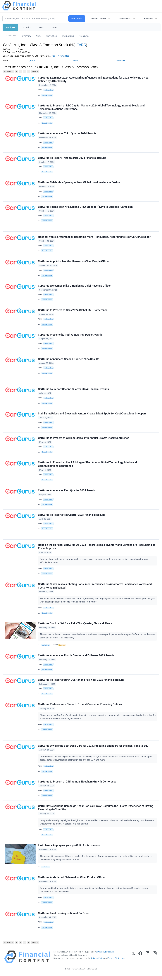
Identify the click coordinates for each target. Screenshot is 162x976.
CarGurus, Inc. (48, 90)
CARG (81, 44)
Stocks (27, 27)
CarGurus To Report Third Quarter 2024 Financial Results (72, 157)
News (38, 35)
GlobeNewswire (47, 95)
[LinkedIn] (147, 956)
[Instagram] (155, 956)
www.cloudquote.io (105, 951)
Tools (55, 27)
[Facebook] (140, 956)
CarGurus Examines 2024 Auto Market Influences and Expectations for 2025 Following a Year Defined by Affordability (93, 79)
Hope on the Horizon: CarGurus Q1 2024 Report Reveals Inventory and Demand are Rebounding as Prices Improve (96, 546)
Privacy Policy (97, 958)
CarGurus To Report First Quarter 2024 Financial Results (71, 514)
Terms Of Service (116, 958)
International (68, 35)
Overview (26, 35)
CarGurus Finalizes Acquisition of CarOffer (63, 913)
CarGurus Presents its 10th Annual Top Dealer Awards (70, 334)
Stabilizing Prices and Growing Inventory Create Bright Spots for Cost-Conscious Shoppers (92, 413)
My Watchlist (125, 18)
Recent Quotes (98, 18)
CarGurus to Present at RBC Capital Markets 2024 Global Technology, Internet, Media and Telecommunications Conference (91, 107)
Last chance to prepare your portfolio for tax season (69, 845)
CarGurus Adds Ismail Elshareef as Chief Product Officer (71, 877)
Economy (62, 645)
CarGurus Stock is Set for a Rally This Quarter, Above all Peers (75, 623)
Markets (10, 27)
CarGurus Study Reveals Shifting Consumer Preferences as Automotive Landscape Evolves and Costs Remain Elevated (95, 586)
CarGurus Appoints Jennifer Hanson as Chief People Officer (73, 261)
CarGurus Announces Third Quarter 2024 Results (67, 133)
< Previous (8, 71)
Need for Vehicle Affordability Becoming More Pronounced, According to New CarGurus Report (94, 236)
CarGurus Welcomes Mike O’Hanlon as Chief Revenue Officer (74, 285)
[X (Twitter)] (133, 956)
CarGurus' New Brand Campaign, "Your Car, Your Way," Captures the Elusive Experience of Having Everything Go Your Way (95, 807)
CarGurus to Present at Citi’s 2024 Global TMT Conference (72, 310)
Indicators (148, 18)
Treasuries (84, 35)
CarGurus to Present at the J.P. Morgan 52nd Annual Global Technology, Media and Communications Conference (87, 464)
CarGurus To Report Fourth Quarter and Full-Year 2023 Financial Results (81, 679)
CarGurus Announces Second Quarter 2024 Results (68, 359)
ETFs (41, 27)
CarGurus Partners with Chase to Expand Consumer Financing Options (80, 704)
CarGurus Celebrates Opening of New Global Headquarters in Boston (79, 182)
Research (121, 60)
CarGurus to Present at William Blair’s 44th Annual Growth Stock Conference (83, 437)
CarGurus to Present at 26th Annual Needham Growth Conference (77, 781)
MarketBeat (46, 645)
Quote (32, 60)
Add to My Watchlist (65, 56)
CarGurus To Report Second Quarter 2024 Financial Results (73, 389)
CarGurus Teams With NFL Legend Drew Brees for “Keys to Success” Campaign (85, 206)
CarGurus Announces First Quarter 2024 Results (67, 490)
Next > (35, 71)
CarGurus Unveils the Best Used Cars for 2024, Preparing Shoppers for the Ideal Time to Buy (93, 745)
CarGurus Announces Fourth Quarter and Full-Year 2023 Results (76, 655)
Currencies (51, 35)
